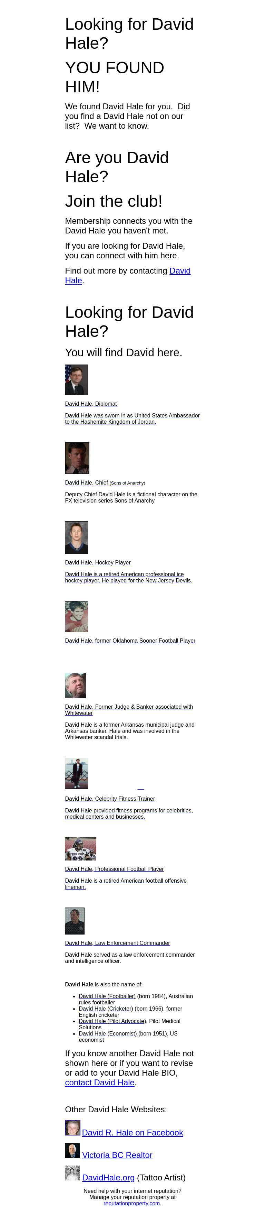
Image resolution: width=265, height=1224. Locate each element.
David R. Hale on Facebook (132, 1132)
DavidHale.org (108, 1177)
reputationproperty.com (132, 1203)
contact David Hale (99, 1082)
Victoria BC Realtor (117, 1155)
